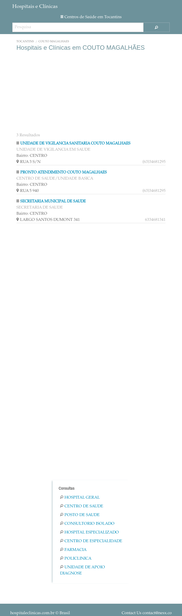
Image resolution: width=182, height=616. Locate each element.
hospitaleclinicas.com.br (32, 613)
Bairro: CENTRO (31, 156)
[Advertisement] (91, 92)
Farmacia (73, 550)
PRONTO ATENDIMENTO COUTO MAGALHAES (63, 172)
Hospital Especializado (89, 532)
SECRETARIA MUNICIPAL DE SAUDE (53, 201)
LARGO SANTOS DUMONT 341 (91, 220)
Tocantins (25, 41)
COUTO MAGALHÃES (54, 41)
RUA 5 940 (91, 191)
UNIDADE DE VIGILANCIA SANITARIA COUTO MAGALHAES (75, 144)
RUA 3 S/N (91, 162)
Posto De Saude (80, 515)
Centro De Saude (81, 506)
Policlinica (75, 559)
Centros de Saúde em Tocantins (91, 17)
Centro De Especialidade (91, 541)
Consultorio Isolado (87, 524)
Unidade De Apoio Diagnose (82, 570)
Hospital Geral (80, 498)
